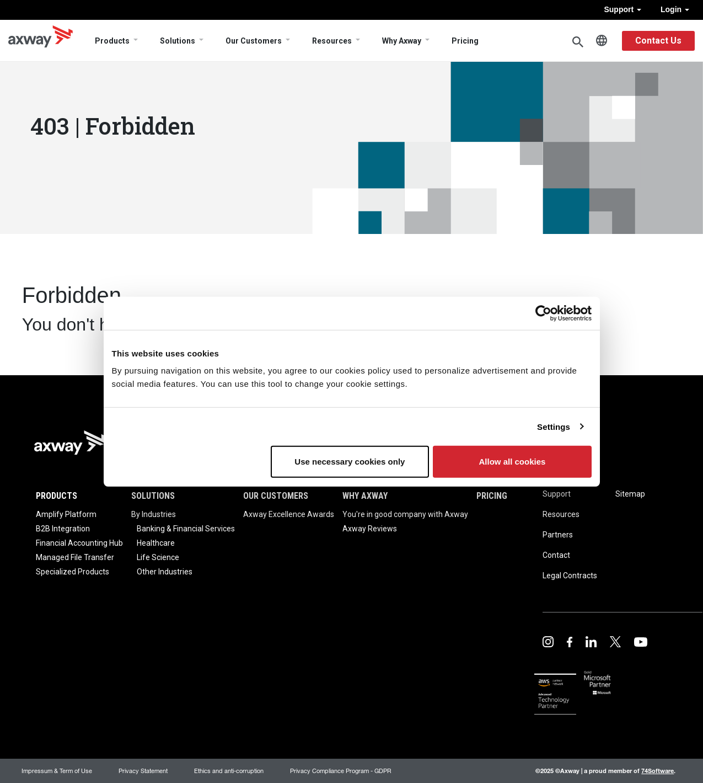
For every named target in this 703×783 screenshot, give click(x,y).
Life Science (158, 557)
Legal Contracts (570, 575)
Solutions (177, 40)
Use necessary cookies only (349, 461)
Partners (558, 534)
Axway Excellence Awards (288, 514)
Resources (332, 40)
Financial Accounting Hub (79, 543)
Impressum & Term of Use (57, 770)
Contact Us (658, 40)
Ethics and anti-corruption (229, 770)
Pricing (465, 40)
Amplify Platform (66, 514)
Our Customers (254, 40)
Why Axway (401, 40)
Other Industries (164, 571)
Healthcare (156, 543)
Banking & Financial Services (186, 528)
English (601, 41)
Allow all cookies (512, 461)
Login (675, 9)
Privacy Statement (143, 770)
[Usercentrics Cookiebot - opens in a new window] (543, 313)
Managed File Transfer (75, 557)
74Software (657, 770)
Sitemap (630, 493)
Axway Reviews (369, 528)
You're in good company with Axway (405, 514)
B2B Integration (63, 528)
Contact (556, 555)
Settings (553, 426)
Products (112, 40)
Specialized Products (72, 571)
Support (622, 9)
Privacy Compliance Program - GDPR (340, 770)
